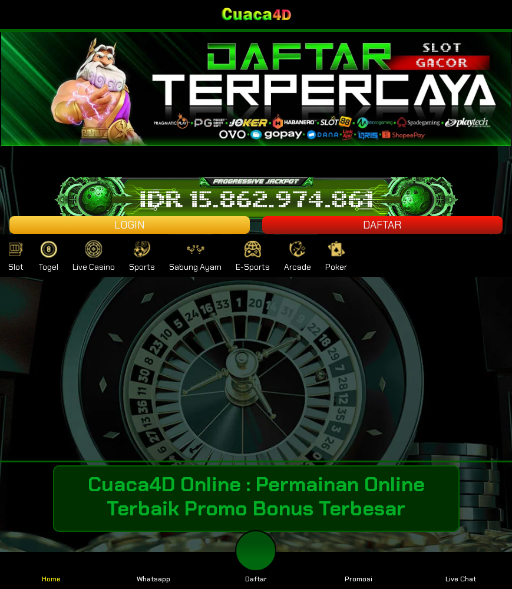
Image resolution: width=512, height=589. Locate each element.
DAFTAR (382, 225)
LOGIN (129, 225)
